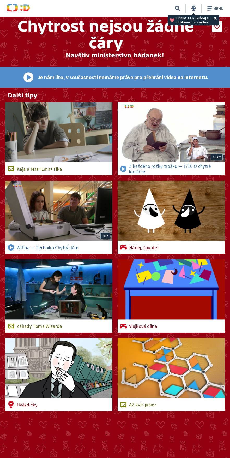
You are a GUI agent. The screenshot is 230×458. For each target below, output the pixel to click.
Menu (214, 8)
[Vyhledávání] (177, 8)
